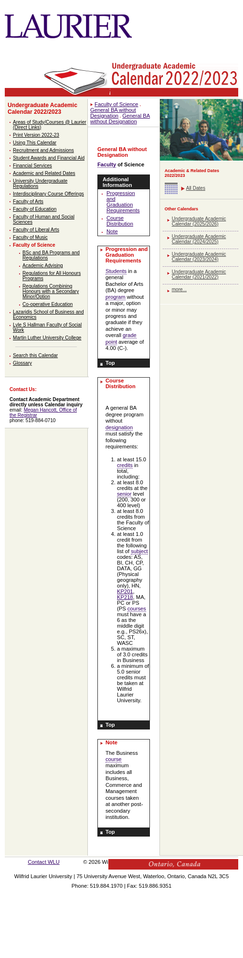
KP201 (125, 591)
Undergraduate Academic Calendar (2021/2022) (199, 274)
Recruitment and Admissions (43, 150)
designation (119, 427)
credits (125, 465)
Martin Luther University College (47, 337)
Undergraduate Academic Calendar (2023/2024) (199, 256)
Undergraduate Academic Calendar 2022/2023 (42, 108)
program (116, 297)
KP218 (125, 597)
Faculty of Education (34, 209)
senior (124, 494)
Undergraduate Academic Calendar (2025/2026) (199, 221)
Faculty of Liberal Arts (36, 229)
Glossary (22, 363)
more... (179, 289)
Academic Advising (42, 265)
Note (112, 231)
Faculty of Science (34, 245)
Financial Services (32, 165)
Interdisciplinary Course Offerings (48, 193)
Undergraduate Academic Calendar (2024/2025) (199, 239)
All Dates (195, 188)
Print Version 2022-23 (36, 135)
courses (136, 608)
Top (110, 363)
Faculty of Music (30, 237)
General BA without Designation (120, 118)
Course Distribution (119, 221)
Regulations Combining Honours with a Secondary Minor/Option (50, 291)
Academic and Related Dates (44, 173)
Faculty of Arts (28, 201)
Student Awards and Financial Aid (49, 158)
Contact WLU (44, 862)
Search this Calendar (35, 355)
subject (139, 551)
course (114, 759)
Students (116, 271)
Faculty (106, 164)
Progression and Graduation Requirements (123, 201)
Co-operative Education (47, 304)
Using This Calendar (34, 142)
